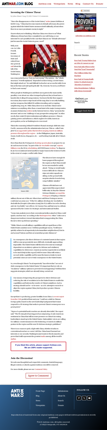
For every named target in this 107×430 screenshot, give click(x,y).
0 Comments (43, 16)
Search (61, 401)
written (29, 111)
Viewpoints (59, 4)
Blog (78, 4)
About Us (61, 396)
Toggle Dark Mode (84, 111)
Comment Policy (41, 369)
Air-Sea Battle (44, 146)
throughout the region (26, 133)
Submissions (63, 391)
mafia (43, 336)
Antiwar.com (44, 4)
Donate (99, 4)
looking (53, 148)
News (70, 4)
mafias (13, 339)
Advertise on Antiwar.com (85, 36)
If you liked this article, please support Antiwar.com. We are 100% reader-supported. (38, 346)
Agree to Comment (38, 375)
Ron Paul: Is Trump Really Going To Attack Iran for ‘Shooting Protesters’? (84, 82)
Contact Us (88, 4)
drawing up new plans (43, 143)
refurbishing (32, 148)
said (12, 66)
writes (48, 21)
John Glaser (17, 16)
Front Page (40, 391)
